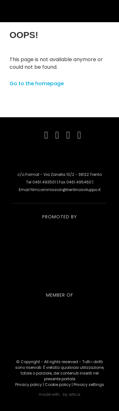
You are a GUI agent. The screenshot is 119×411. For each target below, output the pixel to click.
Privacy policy (28, 384)
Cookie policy (58, 384)
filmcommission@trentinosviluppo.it (65, 189)
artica (74, 394)
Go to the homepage (37, 83)
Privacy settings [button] (89, 384)
